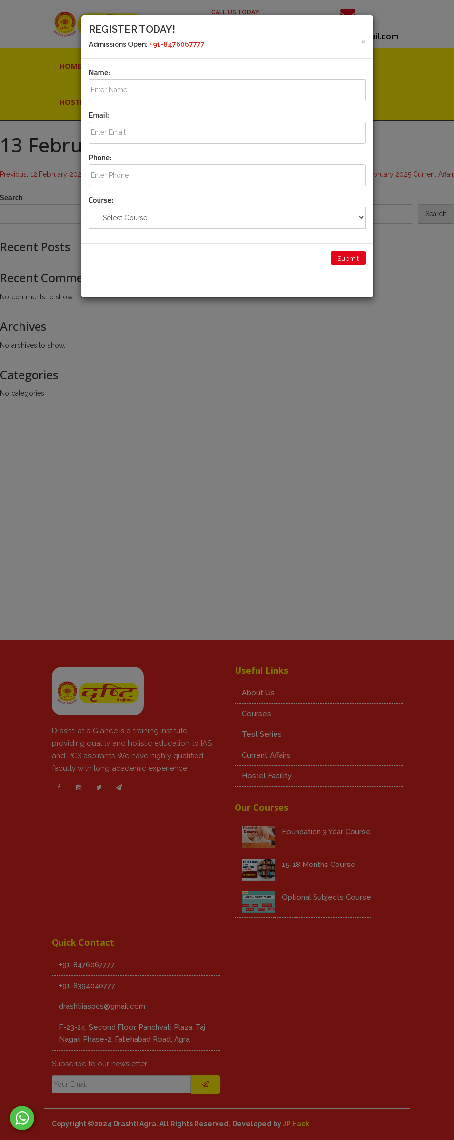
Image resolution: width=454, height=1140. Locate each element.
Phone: (100, 157)
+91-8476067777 (177, 44)
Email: (99, 115)
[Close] (363, 41)
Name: (99, 72)
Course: (101, 200)
